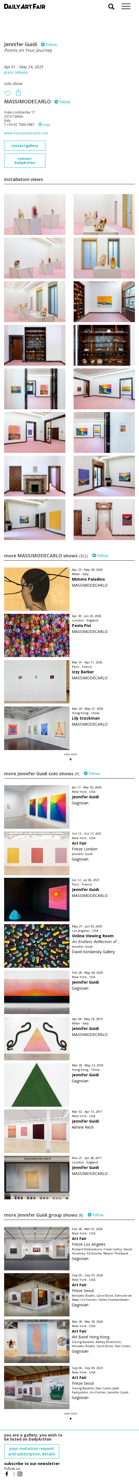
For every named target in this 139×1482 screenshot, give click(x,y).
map (44, 124)
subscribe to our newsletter (32, 1463)
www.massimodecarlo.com (26, 133)
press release (16, 72)
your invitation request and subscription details (31, 1451)
